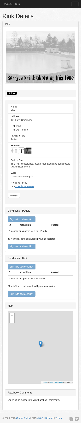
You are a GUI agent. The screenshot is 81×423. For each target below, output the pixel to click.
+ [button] (12, 315)
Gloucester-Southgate (40, 175)
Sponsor (49, 418)
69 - (40, 184)
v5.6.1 (40, 418)
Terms (59, 418)
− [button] (12, 320)
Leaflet (44, 382)
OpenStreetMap (56, 382)
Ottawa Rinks (11, 4)
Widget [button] (14, 195)
